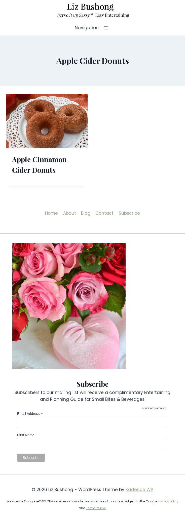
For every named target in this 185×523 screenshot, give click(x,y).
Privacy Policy (168, 501)
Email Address (30, 413)
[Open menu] (105, 28)
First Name (25, 435)
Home (51, 213)
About (69, 213)
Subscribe (129, 213)
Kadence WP (139, 490)
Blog (85, 213)
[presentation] (47, 121)
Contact (104, 213)
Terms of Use (96, 508)
